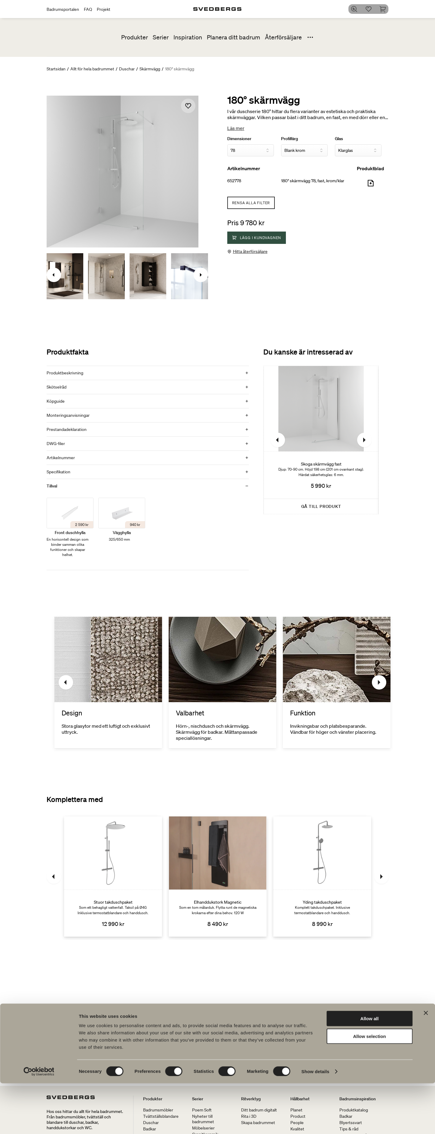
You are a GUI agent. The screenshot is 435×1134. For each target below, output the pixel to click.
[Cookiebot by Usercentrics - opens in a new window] (39, 1122)
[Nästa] (364, 440)
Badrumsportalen (63, 9)
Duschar (127, 69)
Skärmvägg (149, 69)
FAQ (88, 9)
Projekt (103, 9)
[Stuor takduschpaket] (113, 876)
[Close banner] (426, 1064)
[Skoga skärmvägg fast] (321, 440)
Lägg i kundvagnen (256, 237)
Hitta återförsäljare (250, 251)
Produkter (134, 37)
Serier (161, 37)
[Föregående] (278, 440)
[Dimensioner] (250, 150)
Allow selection (369, 1086)
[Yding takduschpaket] (322, 876)
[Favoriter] (370, 9)
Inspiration (187, 37)
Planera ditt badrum (233, 37)
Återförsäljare (283, 37)
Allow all (369, 1069)
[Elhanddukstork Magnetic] (218, 876)
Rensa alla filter (251, 202)
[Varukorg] (384, 9)
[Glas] (358, 150)
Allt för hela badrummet (92, 69)
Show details (315, 1122)
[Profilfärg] (304, 150)
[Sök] (356, 9)
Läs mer (235, 128)
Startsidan (56, 69)
